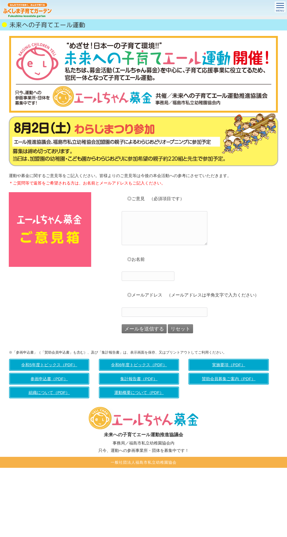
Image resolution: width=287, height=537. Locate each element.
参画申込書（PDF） (49, 378)
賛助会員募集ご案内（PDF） (228, 378)
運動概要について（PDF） (139, 392)
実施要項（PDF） (228, 364)
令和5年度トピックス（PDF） (49, 364)
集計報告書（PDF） (138, 378)
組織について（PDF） (49, 392)
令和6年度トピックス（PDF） (139, 364)
